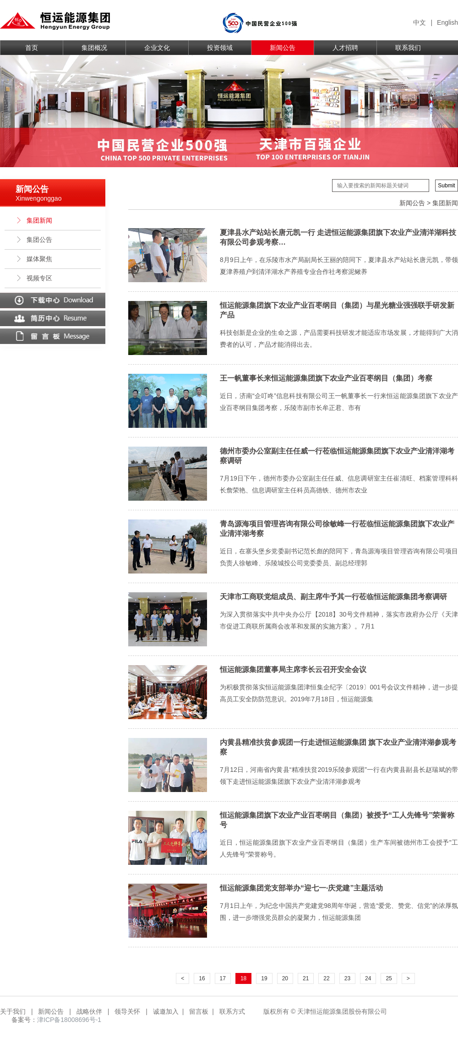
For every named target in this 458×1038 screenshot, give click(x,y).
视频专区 (34, 278)
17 (223, 978)
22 (326, 978)
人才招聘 (345, 47)
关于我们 (13, 1011)
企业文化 (157, 47)
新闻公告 (282, 47)
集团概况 (94, 47)
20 (285, 978)
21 (306, 978)
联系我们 (408, 47)
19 (264, 978)
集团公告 (34, 239)
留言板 (198, 1011)
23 (347, 978)
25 (389, 978)
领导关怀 (127, 1011)
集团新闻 (34, 220)
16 (202, 978)
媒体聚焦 (34, 258)
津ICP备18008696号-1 (69, 1019)
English (447, 22)
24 (368, 978)
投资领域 (220, 47)
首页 (31, 47)
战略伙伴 (89, 1011)
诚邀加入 (166, 1011)
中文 (419, 22)
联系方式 (232, 1011)
